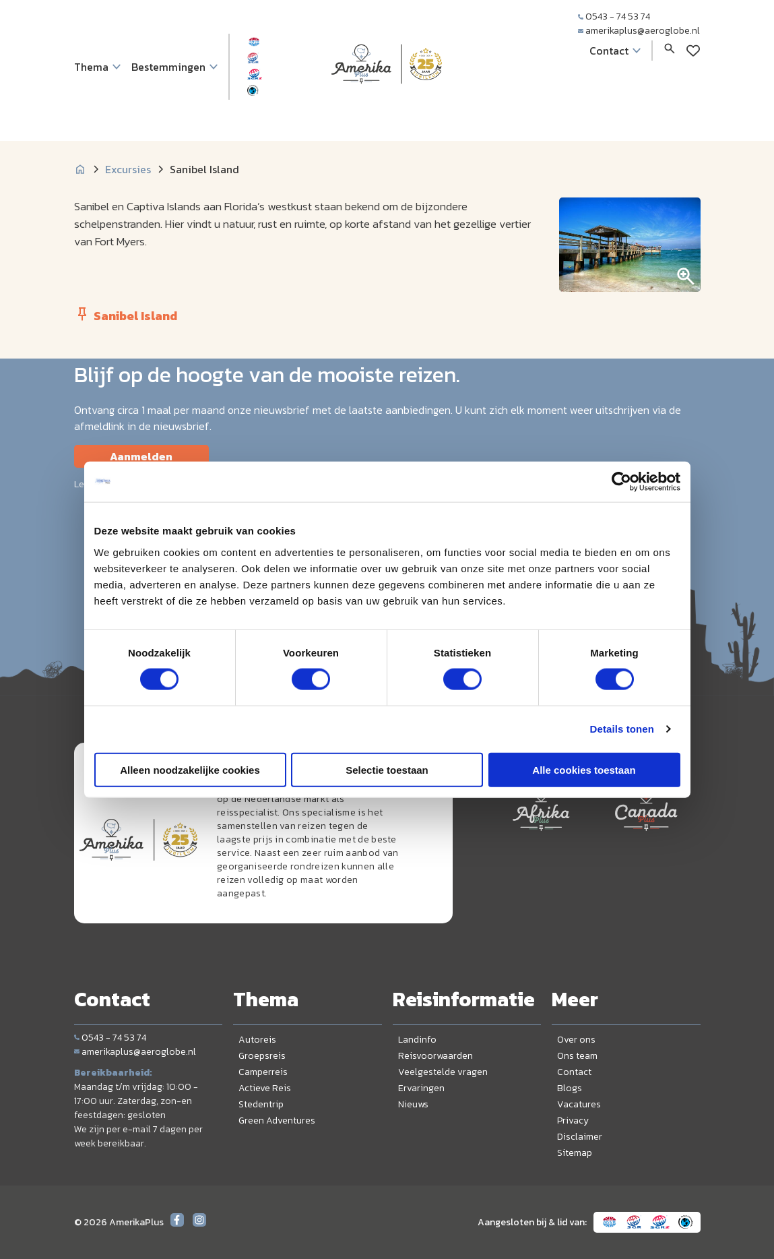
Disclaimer (579, 1137)
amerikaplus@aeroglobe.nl (639, 31)
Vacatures (579, 1104)
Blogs (569, 1088)
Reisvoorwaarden (435, 1056)
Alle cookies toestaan (583, 769)
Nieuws (413, 1104)
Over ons (576, 1040)
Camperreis (263, 1072)
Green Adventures (276, 1120)
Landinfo (417, 1040)
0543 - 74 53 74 (614, 16)
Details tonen (622, 729)
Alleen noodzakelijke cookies (190, 769)
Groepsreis (262, 1056)
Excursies (128, 169)
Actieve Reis (264, 1088)
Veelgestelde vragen (443, 1072)
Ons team (577, 1056)
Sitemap (574, 1153)
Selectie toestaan (387, 769)
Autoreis (257, 1040)
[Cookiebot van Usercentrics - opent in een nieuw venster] (621, 482)
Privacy (573, 1120)
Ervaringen (421, 1088)
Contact (574, 1072)
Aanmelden (141, 456)
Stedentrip (261, 1104)
